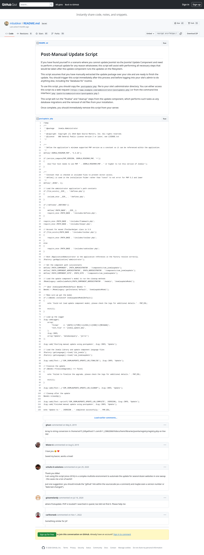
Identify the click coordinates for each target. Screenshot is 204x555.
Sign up (197, 4)
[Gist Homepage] (9, 4)
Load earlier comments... (105, 417)
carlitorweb (51, 514)
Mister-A (50, 445)
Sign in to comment (122, 534)
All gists (59, 4)
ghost (48, 425)
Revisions (24, 33)
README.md (31, 23)
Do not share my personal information (147, 548)
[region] (102, 80)
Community (97, 548)
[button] (180, 34)
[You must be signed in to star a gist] (179, 23)
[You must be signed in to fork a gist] (193, 23)
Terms (65, 548)
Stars (42, 33)
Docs (106, 548)
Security (81, 548)
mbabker (15, 23)
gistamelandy (52, 497)
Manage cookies (124, 548)
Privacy (73, 548)
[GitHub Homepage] (43, 548)
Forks (57, 33)
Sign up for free (47, 534)
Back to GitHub (72, 4)
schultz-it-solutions (54, 467)
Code (9, 33)
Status (88, 548)
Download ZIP (192, 33)
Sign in (185, 4)
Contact (113, 548)
